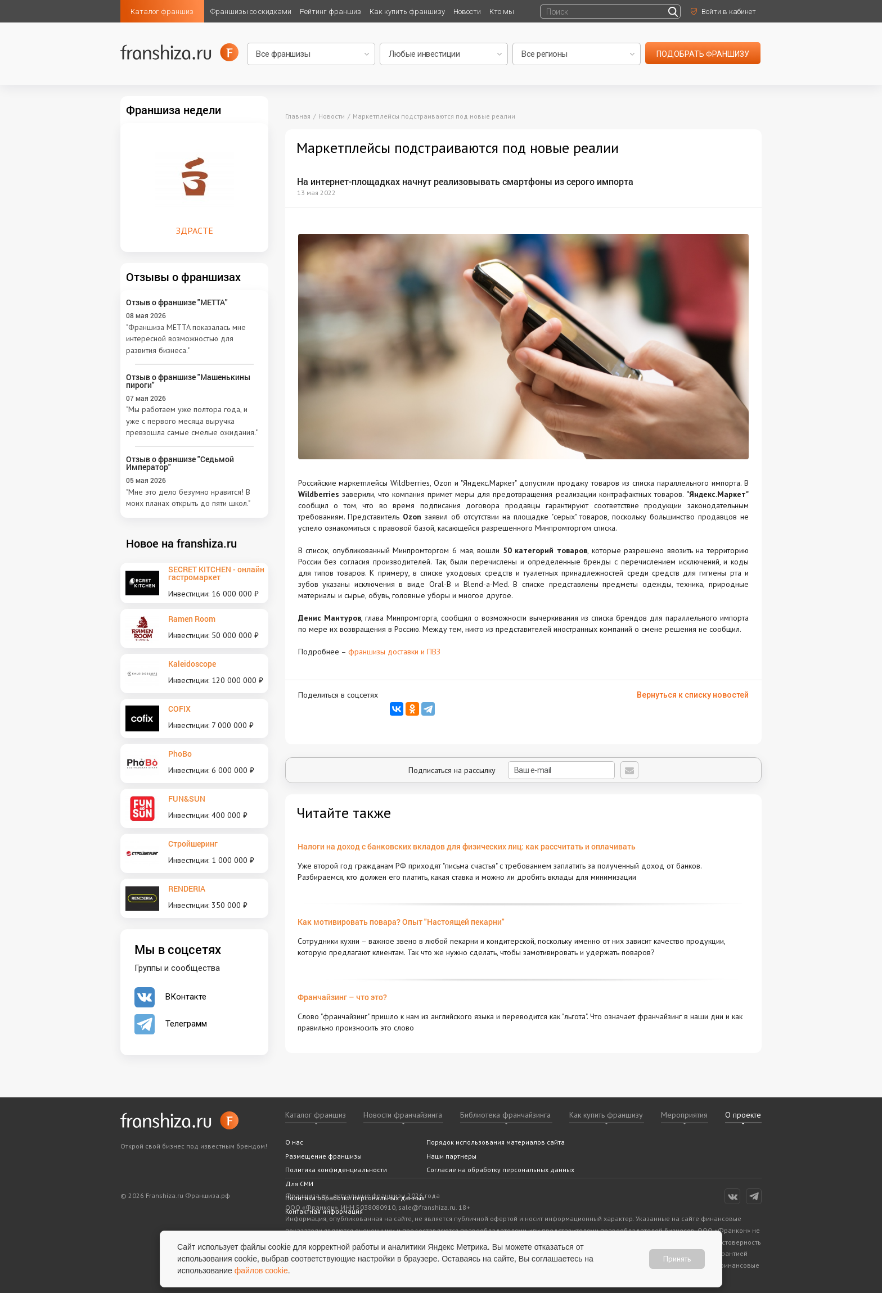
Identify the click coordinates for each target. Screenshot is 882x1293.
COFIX (179, 708)
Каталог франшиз (162, 11)
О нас (294, 1142)
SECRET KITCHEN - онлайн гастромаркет (216, 573)
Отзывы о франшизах (183, 276)
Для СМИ (299, 1183)
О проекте (743, 1115)
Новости (467, 11)
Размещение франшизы (323, 1156)
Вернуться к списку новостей (693, 694)
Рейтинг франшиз (330, 11)
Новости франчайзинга (402, 1115)
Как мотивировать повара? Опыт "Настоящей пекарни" (401, 921)
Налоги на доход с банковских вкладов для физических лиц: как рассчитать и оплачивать (467, 846)
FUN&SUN (186, 798)
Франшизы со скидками (250, 11)
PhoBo (180, 753)
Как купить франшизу (407, 11)
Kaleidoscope (192, 663)
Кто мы (501, 11)
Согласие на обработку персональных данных (500, 1169)
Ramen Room (191, 618)
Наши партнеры (451, 1156)
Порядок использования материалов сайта (495, 1142)
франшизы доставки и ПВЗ (394, 651)
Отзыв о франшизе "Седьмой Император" (180, 463)
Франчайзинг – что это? (342, 997)
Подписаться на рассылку (511, 770)
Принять (677, 1259)
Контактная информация (324, 1211)
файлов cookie (261, 1270)
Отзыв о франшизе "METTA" (177, 302)
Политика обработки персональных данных (355, 1197)
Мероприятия (684, 1115)
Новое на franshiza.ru (181, 543)
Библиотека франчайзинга (505, 1115)
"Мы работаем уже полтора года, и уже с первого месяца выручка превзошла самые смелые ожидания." (192, 420)
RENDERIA (186, 888)
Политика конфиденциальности (336, 1169)
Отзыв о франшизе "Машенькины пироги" (188, 381)
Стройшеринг (193, 843)
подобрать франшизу (702, 53)
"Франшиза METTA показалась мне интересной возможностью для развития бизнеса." (186, 338)
